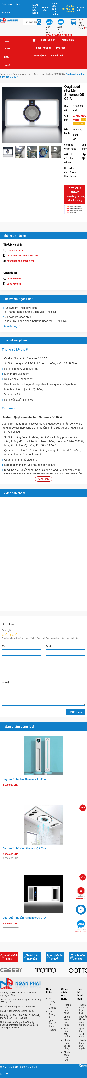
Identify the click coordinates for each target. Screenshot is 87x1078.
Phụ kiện (60, 47)
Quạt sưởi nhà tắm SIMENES (49, 74)
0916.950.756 (14, 255)
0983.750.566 (80, 931)
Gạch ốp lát (40, 55)
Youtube (6, 12)
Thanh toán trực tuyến (82, 1044)
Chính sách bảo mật (67, 1056)
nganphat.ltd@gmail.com (20, 260)
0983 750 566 (14, 278)
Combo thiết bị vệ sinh (68, 9)
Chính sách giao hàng (67, 1020)
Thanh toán (45, 9)
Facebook (7, 4)
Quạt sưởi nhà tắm (22, 74)
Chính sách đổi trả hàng (67, 1044)
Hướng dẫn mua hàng (67, 1009)
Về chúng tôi (52, 1001)
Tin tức (52, 1030)
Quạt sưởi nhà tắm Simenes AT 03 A (24, 779)
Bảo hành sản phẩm (67, 1032)
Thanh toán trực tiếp (82, 1009)
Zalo (18, 4)
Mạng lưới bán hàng (35, 9)
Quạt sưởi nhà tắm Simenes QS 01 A (24, 917)
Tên (4, 646)
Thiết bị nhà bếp (42, 47)
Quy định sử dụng (52, 1023)
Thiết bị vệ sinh (47, 40)
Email (49, 646)
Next (64, 152)
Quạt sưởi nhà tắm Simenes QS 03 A (24, 848)
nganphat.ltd (80, 897)
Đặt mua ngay (74, 194)
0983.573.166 (30, 255)
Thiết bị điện (67, 40)
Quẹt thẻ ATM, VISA (81, 1032)
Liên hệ (52, 1007)
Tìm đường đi (52, 1014)
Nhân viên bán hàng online (55, 9)
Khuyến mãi (81, 9)
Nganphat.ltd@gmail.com (20, 1011)
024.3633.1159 (15, 250)
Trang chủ (34, 40)
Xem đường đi (11, 326)
